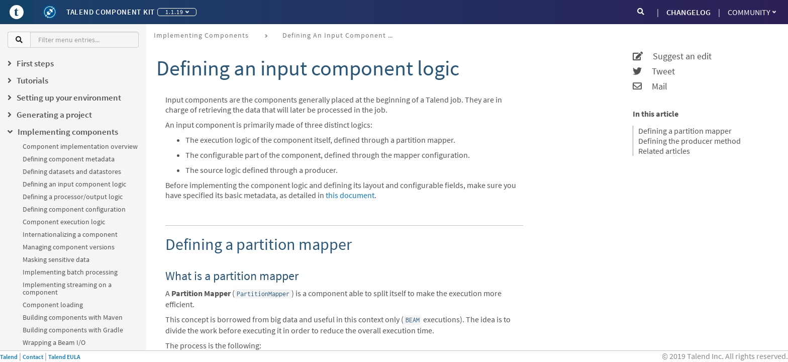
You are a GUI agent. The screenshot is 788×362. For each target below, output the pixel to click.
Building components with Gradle (73, 329)
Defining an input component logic (74, 184)
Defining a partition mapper (685, 131)
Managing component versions (69, 246)
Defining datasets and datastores (72, 171)
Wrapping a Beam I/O (54, 342)
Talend (9, 356)
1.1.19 (177, 12)
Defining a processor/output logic (73, 196)
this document (350, 195)
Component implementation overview (80, 146)
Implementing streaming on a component (67, 288)
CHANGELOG (688, 12)
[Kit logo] (49, 12)
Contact (33, 356)
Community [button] (752, 12)
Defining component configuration (74, 209)
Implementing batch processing (70, 272)
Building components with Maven (73, 317)
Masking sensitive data (56, 259)
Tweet (654, 71)
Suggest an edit (672, 56)
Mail (650, 86)
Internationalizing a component (70, 234)
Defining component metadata (69, 158)
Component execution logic (64, 221)
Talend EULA (64, 356)
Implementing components (201, 35)
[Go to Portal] (16, 12)
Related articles (664, 151)
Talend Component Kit (110, 12)
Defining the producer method (689, 141)
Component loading (53, 304)
